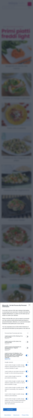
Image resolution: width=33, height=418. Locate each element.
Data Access (16, 415)
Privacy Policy (25, 415)
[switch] (27, 336)
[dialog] (16, 360)
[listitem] (16, 333)
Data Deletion (7, 415)
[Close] (29, 305)
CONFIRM (10, 409)
